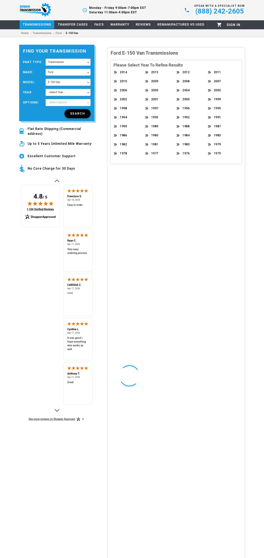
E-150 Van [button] (54, 82)
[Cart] (219, 24)
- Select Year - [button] (56, 92)
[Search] (77, 113)
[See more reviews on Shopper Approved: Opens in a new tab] (52, 419)
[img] (40, 203)
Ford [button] (50, 72)
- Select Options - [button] (58, 102)
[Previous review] (56, 181)
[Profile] (233, 24)
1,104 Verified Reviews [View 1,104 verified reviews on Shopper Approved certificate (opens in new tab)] (40, 209)
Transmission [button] (56, 61)
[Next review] (56, 410)
